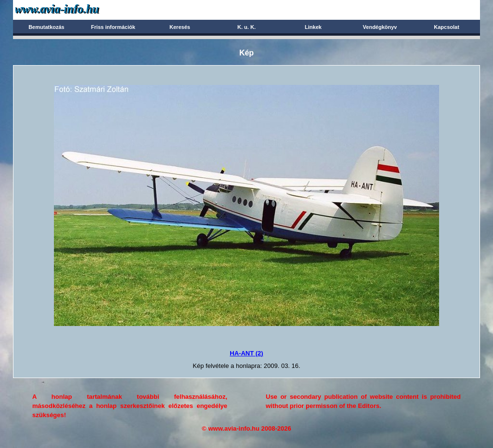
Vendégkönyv (380, 27)
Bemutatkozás (46, 27)
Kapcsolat (446, 27)
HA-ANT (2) (246, 353)
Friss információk (113, 27)
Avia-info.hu (73, 9)
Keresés (179, 27)
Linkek (313, 27)
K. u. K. (246, 27)
